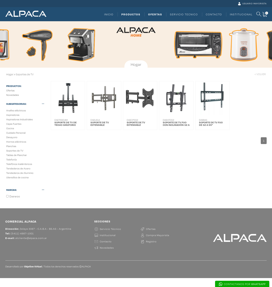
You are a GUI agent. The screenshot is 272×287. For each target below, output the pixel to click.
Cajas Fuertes (13, 123)
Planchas (11, 146)
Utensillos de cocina (17, 177)
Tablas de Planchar (16, 155)
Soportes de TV (25, 74)
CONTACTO (214, 14)
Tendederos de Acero (18, 168)
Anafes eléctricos (16, 110)
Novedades (12, 95)
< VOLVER (260, 74)
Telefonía (11, 159)
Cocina (10, 128)
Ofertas (10, 90)
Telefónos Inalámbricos (19, 164)
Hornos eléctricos (16, 141)
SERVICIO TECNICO (184, 14)
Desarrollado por (23, 275)
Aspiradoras (12, 115)
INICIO (109, 14)
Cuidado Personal (16, 132)
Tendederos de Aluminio (19, 173)
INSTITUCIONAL (241, 14)
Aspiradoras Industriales (19, 119)
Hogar (9, 74)
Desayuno (11, 137)
